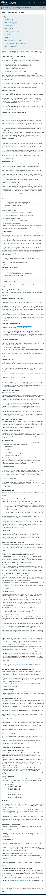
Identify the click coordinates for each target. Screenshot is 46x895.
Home (2, 7)
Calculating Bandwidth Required (11, 25)
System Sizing (7, 37)
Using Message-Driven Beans (21, 880)
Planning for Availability (8, 28)
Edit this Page (42, 7)
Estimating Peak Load (9, 26)
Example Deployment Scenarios (11, 46)
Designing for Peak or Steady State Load (12, 35)
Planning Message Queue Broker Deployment (12, 40)
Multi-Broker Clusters (9, 41)
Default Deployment (8, 47)
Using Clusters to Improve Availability (12, 31)
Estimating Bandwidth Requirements (12, 23)
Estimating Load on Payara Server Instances (13, 20)
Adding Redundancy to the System (11, 32)
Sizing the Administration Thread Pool (12, 38)
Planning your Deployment (25, 8)
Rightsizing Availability (9, 29)
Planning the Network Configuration (10, 22)
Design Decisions (7, 34)
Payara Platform (8, 7)
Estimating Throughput (9, 19)
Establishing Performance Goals (10, 17)
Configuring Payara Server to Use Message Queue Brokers (15, 43)
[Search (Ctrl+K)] (37, 3)
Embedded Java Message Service (11, 44)
